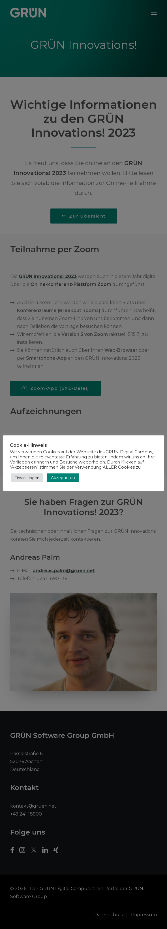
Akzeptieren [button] (63, 477)
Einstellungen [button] (27, 477)
